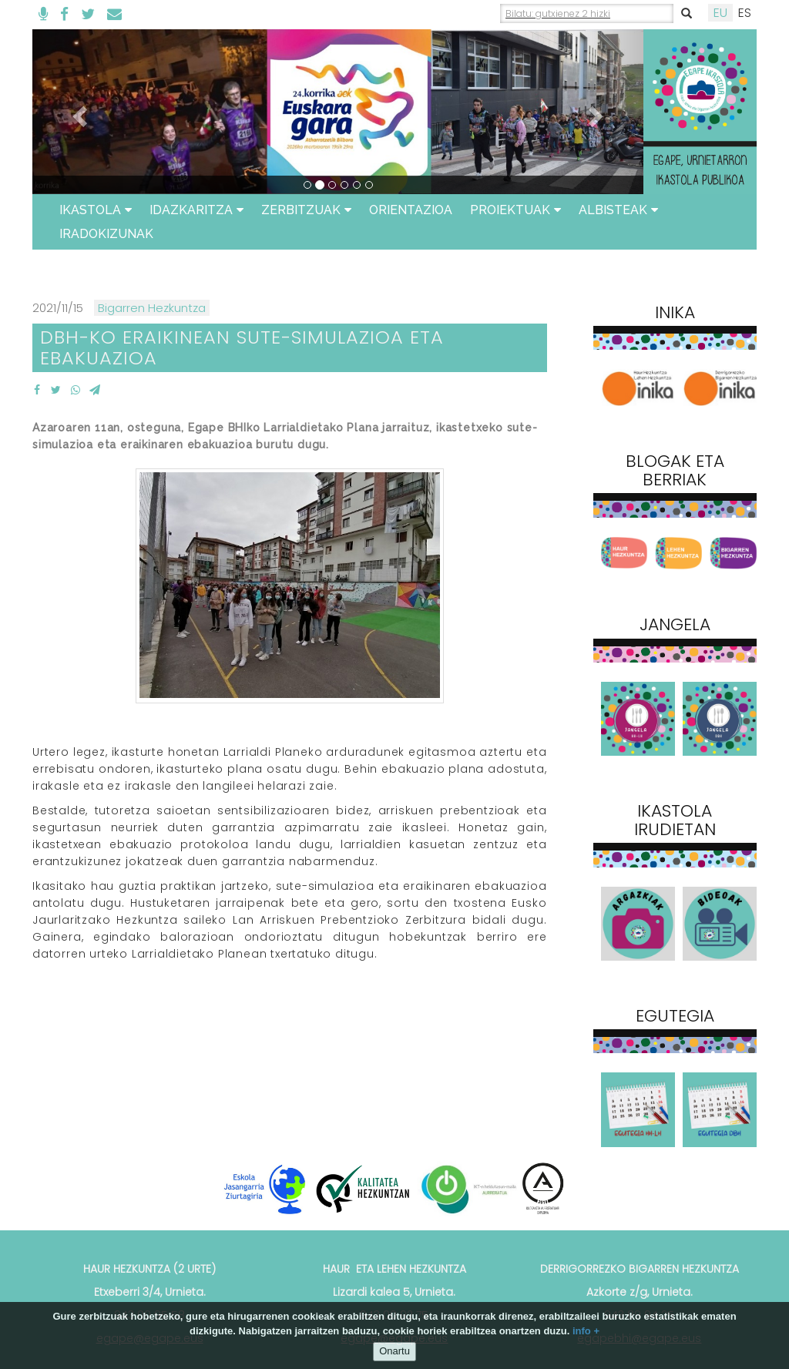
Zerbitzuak (306, 210)
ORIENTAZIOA (410, 210)
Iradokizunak (106, 233)
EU (720, 13)
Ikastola (95, 210)
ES (744, 13)
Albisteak (618, 210)
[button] (78, 111)
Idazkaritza (196, 210)
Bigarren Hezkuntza (152, 308)
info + (585, 1331)
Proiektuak (515, 210)
